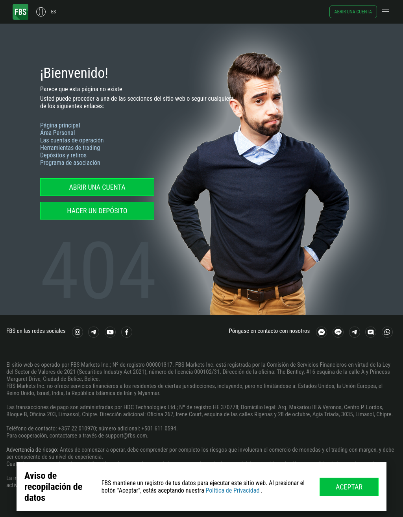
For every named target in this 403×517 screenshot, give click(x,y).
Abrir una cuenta (353, 12)
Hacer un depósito (97, 211)
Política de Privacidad (232, 490)
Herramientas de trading (70, 147)
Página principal (60, 125)
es (53, 12)
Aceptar (349, 487)
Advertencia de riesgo (31, 449)
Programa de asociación (70, 162)
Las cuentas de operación (72, 140)
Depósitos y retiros (63, 155)
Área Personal (57, 133)
